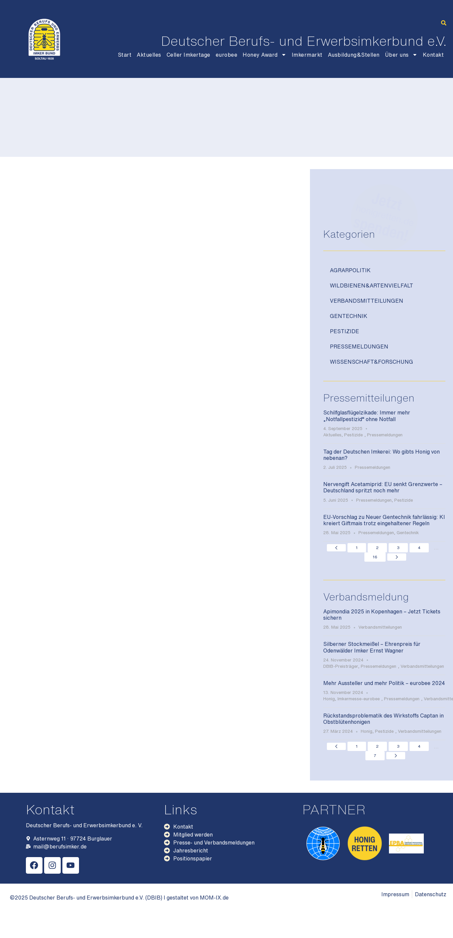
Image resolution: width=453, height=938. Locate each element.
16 (375, 557)
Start (125, 54)
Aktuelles (149, 54)
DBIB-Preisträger (340, 666)
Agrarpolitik (350, 270)
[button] (443, 23)
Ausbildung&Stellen (354, 54)
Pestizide (344, 331)
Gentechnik (348, 316)
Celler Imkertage (188, 54)
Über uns (401, 54)
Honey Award (264, 54)
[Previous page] (336, 547)
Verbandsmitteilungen (366, 300)
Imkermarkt (307, 54)
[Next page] (396, 557)
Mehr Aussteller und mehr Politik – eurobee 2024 (384, 683)
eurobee (227, 54)
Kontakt (433, 54)
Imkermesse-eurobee (359, 699)
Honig (329, 699)
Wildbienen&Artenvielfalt (371, 285)
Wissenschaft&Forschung (371, 361)
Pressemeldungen (359, 346)
